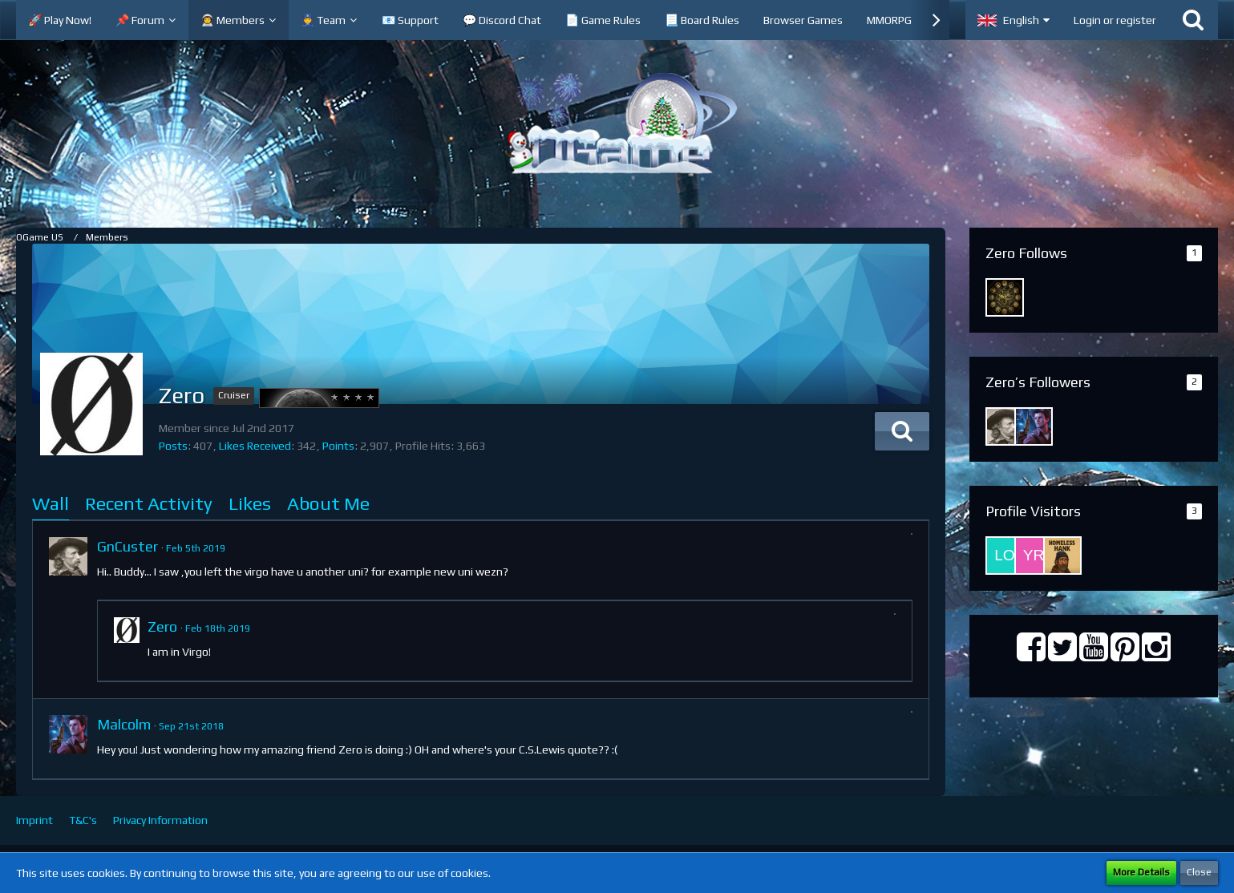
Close (1199, 872)
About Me (328, 503)
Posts (173, 445)
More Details (1141, 872)
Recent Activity (148, 503)
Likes (250, 503)
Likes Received (255, 445)
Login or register (1115, 20)
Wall (50, 503)
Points (338, 445)
